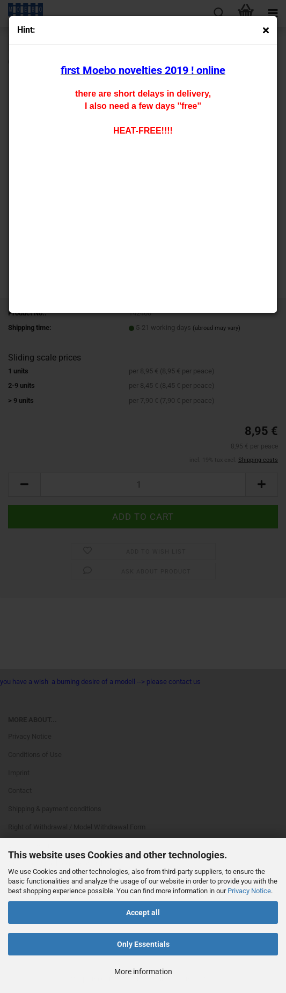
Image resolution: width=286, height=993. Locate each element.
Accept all (143, 912)
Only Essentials (143, 944)
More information (143, 971)
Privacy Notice (249, 891)
